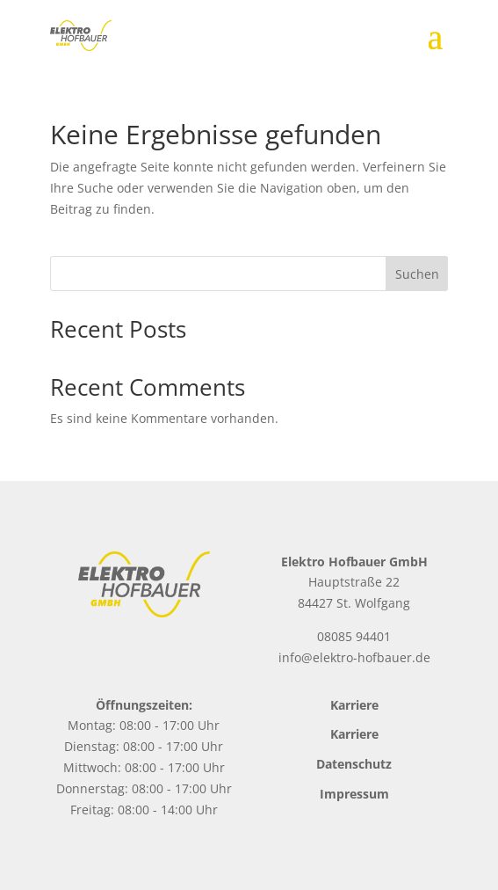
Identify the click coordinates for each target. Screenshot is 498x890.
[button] (31, 858)
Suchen (417, 274)
